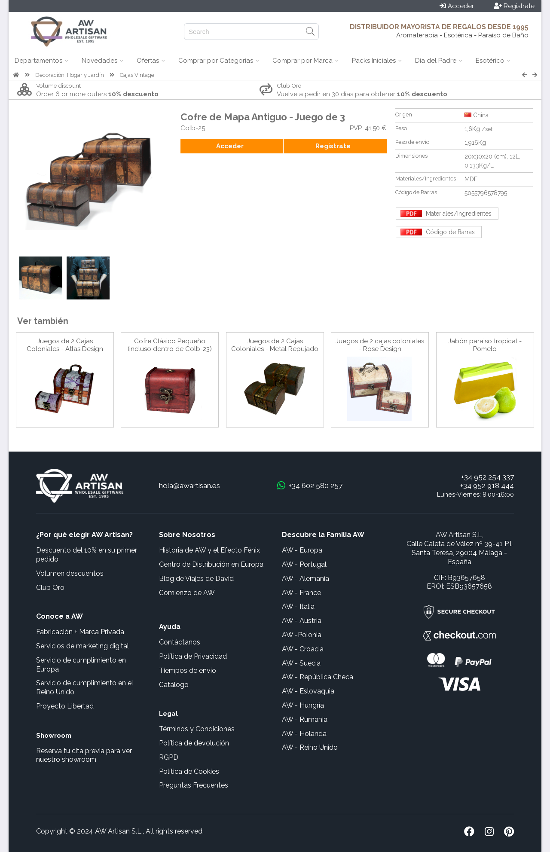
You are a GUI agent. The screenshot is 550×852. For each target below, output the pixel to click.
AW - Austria (301, 621)
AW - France (301, 593)
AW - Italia (298, 606)
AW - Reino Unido (310, 747)
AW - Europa (302, 550)
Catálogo (174, 685)
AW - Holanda (304, 734)
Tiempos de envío (187, 670)
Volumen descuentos (70, 573)
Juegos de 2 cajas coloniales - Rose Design (380, 345)
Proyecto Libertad (65, 706)
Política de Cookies (189, 771)
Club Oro (50, 587)
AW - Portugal (304, 564)
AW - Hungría (303, 705)
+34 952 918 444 (487, 485)
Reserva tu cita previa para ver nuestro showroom (84, 755)
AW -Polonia (301, 635)
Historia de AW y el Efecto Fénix (209, 550)
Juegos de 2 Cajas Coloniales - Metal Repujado (274, 345)
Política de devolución (194, 743)
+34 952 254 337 (487, 477)
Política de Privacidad (193, 656)
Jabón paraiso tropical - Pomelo (485, 345)
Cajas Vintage (137, 75)
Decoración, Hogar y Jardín (69, 75)
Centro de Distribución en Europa (211, 564)
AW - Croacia (303, 649)
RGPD (168, 757)
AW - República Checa (317, 677)
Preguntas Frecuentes (193, 785)
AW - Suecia (301, 663)
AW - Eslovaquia (308, 691)
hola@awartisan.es (189, 485)
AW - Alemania (305, 578)
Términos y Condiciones (197, 729)
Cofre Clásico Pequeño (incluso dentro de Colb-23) (170, 345)
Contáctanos (179, 642)
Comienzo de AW (187, 593)
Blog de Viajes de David (196, 578)
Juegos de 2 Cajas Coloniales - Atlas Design (65, 345)
